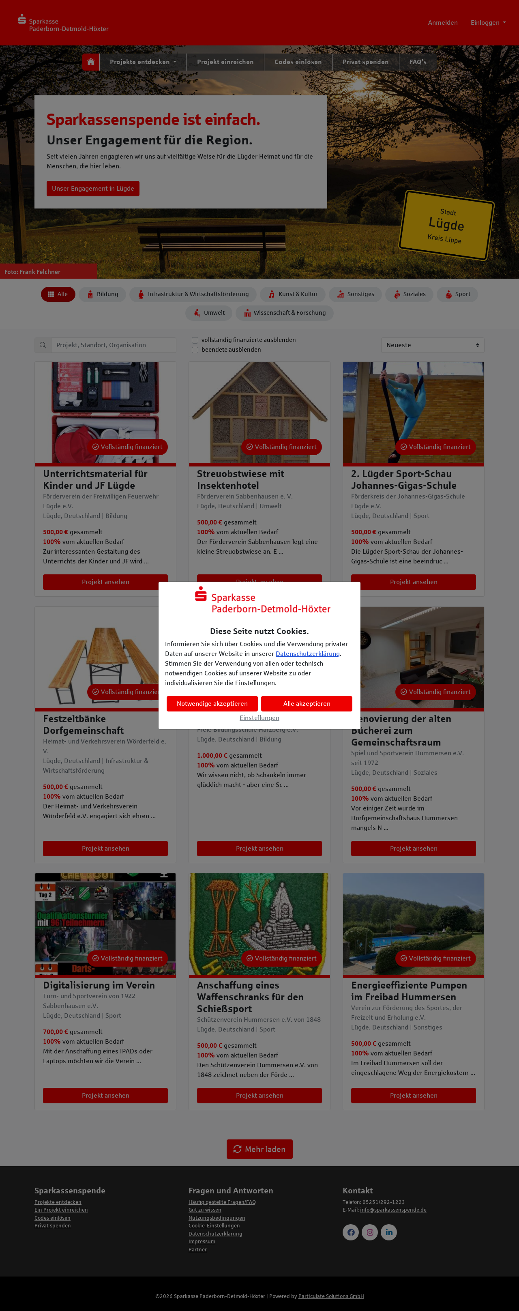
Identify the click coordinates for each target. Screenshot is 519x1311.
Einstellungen (259, 717)
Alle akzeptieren (306, 703)
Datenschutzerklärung (308, 653)
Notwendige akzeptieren (212, 703)
